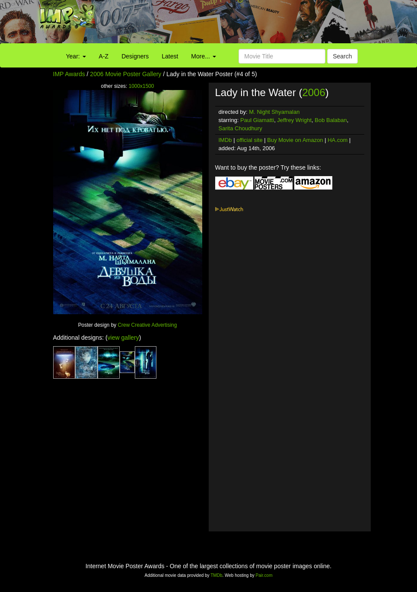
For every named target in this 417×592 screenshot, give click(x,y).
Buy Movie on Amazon (295, 140)
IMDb (225, 140)
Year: (76, 56)
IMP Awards (69, 74)
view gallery (123, 337)
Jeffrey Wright (294, 120)
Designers (135, 56)
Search (342, 56)
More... (203, 56)
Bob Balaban (331, 120)
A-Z (104, 56)
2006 (313, 92)
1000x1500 (141, 86)
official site (249, 140)
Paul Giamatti (257, 120)
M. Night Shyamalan (274, 112)
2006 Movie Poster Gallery (125, 74)
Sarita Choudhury (240, 128)
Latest (170, 56)
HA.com (337, 140)
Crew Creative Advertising (147, 325)
